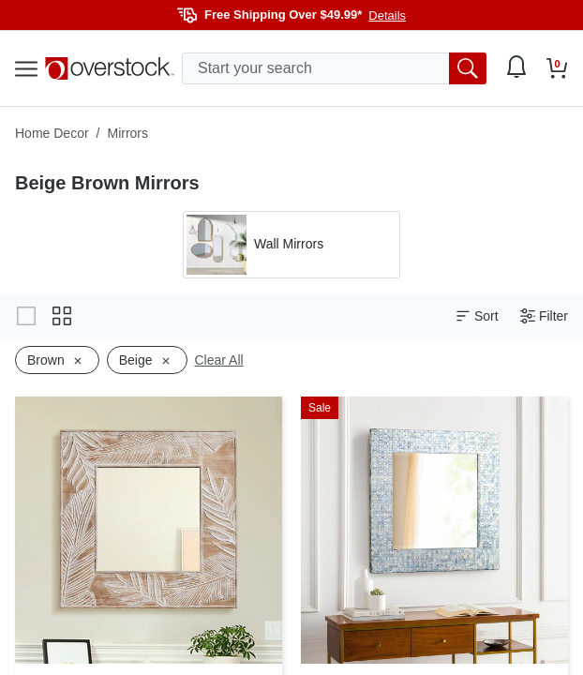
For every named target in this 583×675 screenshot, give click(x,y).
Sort (477, 316)
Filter (544, 316)
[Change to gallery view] (26, 316)
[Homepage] (109, 68)
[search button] (467, 68)
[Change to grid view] (61, 316)
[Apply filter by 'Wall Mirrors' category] (291, 244)
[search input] (334, 68)
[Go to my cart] (557, 68)
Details (387, 15)
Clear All (219, 360)
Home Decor (52, 133)
